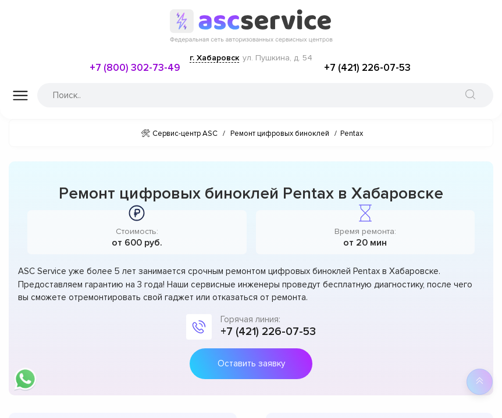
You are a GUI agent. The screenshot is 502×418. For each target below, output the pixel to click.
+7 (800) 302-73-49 (135, 68)
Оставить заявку (251, 363)
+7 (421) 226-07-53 (367, 68)
